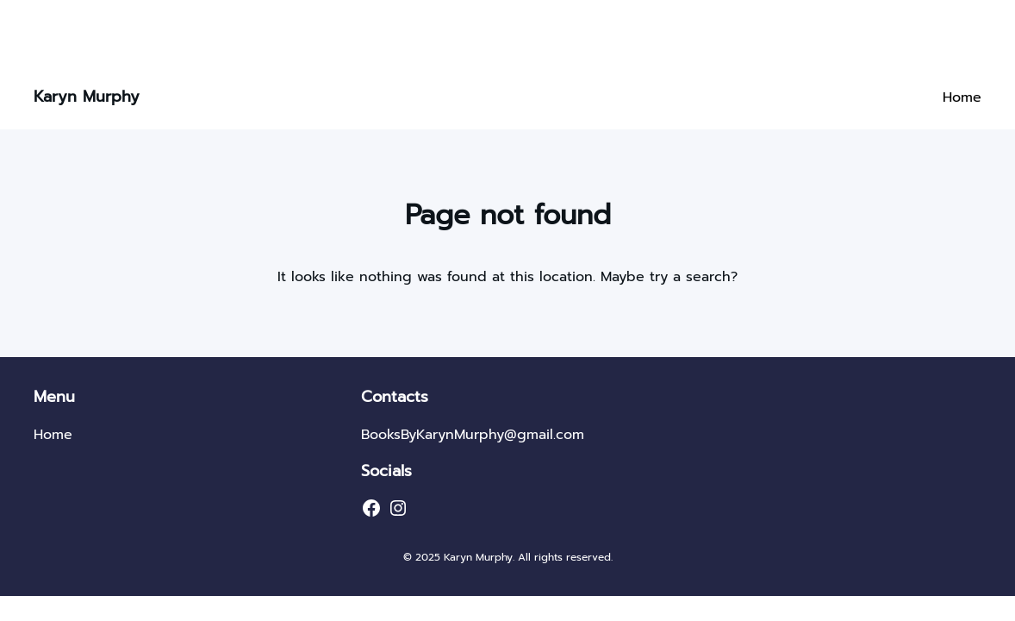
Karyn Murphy (87, 97)
